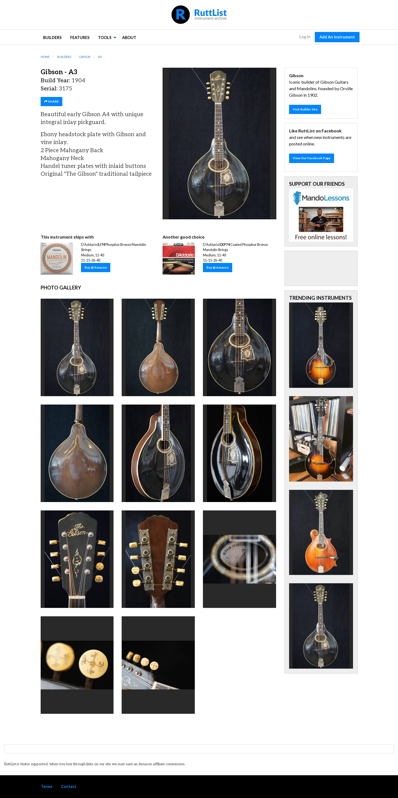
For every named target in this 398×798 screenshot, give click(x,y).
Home (45, 56)
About (129, 37)
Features (79, 37)
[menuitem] (52, 37)
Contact (68, 786)
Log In (304, 36)
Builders (52, 37)
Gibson (84, 56)
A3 (100, 56)
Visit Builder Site (305, 109)
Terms (46, 786)
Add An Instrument (337, 37)
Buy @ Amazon (96, 267)
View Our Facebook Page (312, 158)
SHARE (51, 101)
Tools (104, 37)
